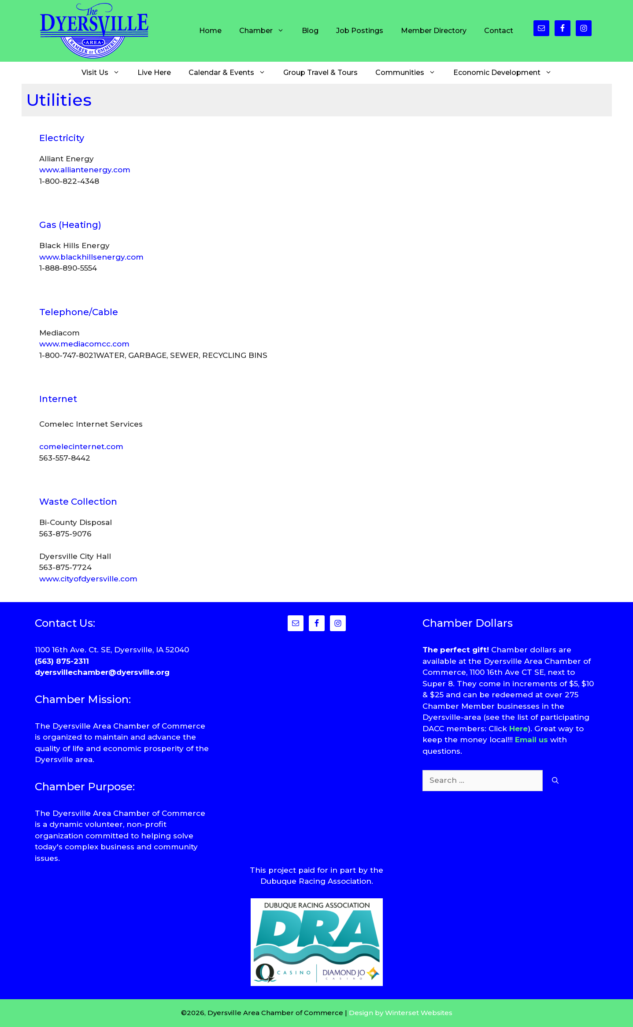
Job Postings (359, 30)
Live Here (154, 72)
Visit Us (105, 73)
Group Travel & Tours (320, 72)
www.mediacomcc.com (84, 343)
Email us (531, 739)
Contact (498, 30)
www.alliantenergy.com (84, 169)
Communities (409, 73)
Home (210, 30)
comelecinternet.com (81, 446)
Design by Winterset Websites (400, 1012)
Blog (310, 30)
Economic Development (507, 73)
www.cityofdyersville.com (88, 578)
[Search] (555, 780)
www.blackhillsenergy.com (91, 257)
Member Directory (433, 30)
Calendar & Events (231, 73)
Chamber (266, 31)
